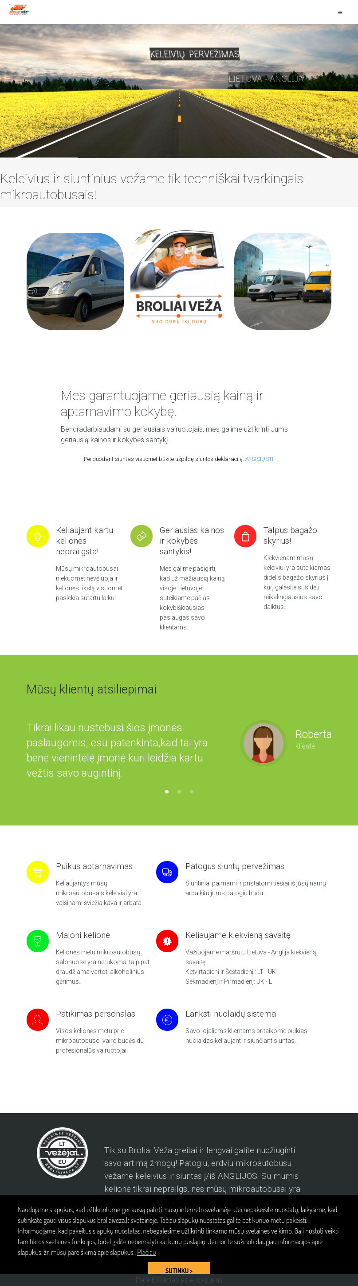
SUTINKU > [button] (179, 1270)
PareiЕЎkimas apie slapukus (179, 1280)
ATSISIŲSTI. (260, 459)
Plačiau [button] (146, 1252)
